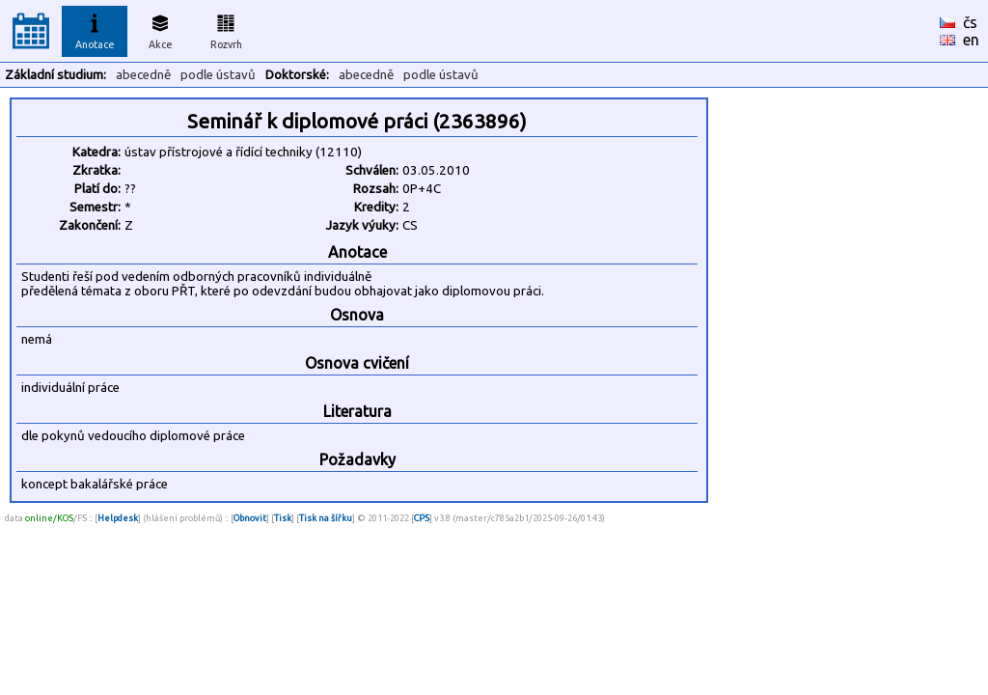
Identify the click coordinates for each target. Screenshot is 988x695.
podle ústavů (218, 75)
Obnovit (249, 518)
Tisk (282, 518)
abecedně (143, 75)
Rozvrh (226, 29)
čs (970, 22)
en (971, 39)
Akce (160, 29)
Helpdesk (117, 518)
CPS (421, 518)
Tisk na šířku (325, 518)
